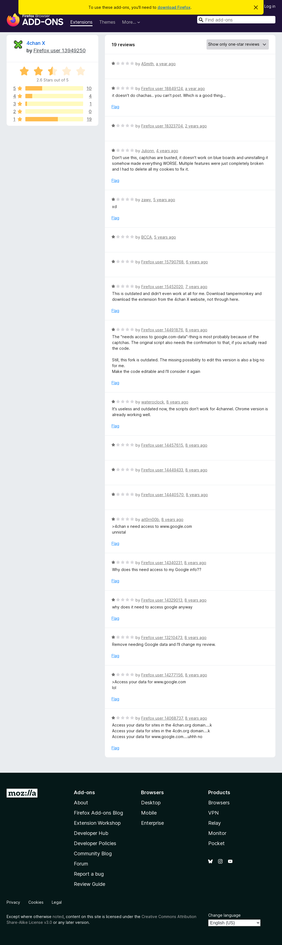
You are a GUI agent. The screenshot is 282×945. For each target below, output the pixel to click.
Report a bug (89, 874)
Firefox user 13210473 (161, 637)
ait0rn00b (150, 519)
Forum (81, 864)
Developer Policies (95, 843)
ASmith (147, 63)
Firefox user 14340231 (161, 562)
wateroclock (152, 402)
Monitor (217, 833)
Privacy (13, 902)
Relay (214, 823)
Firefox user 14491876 (162, 329)
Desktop (151, 802)
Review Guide (89, 884)
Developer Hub (91, 833)
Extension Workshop (97, 823)
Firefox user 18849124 (162, 88)
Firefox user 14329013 (161, 600)
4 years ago (167, 150)
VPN (213, 813)
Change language (224, 915)
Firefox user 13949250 (59, 50)
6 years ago (197, 262)
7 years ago (196, 286)
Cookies (36, 902)
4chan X (35, 43)
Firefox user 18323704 (162, 126)
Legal (57, 902)
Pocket (216, 843)
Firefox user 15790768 (162, 262)
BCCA (146, 237)
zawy (146, 199)
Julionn (147, 150)
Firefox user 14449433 (162, 470)
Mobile (149, 813)
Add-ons (84, 792)
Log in (269, 6)
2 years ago (196, 126)
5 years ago (164, 199)
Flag (115, 106)
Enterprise (152, 823)
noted (58, 916)
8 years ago (196, 329)
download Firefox (174, 7)
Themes (107, 22)
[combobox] (236, 19)
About (81, 802)
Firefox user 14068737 (162, 718)
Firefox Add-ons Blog (98, 813)
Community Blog (93, 853)
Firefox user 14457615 (162, 445)
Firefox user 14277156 (162, 675)
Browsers (219, 802)
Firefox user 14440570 (162, 494)
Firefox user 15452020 (162, 286)
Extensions (81, 22)
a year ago (166, 63)
